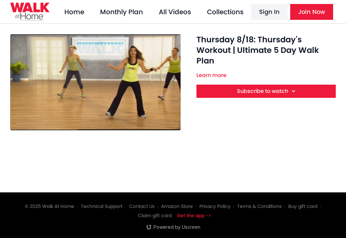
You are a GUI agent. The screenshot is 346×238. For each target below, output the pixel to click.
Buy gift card (302, 206)
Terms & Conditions (259, 206)
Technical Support (101, 206)
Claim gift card (155, 215)
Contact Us (142, 206)
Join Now (311, 12)
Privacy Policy (214, 206)
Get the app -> (194, 215)
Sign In (269, 12)
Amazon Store (177, 206)
